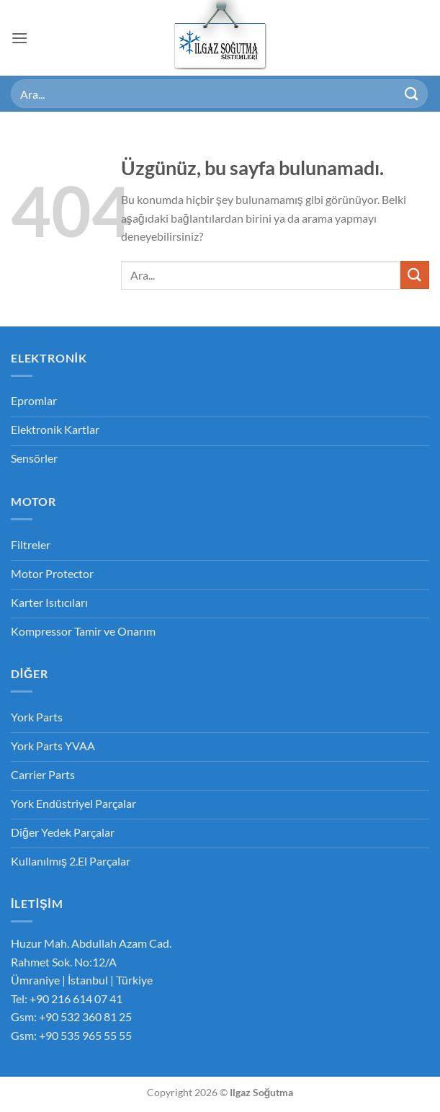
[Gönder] (412, 93)
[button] (19, 37)
